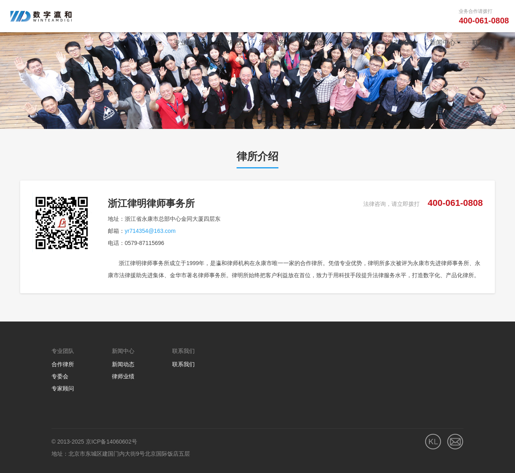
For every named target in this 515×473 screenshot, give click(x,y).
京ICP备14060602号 (111, 441)
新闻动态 (123, 364)
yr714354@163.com (150, 231)
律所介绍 (257, 156)
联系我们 (183, 364)
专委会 (60, 376)
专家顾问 (63, 388)
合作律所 (63, 364)
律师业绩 (123, 376)
